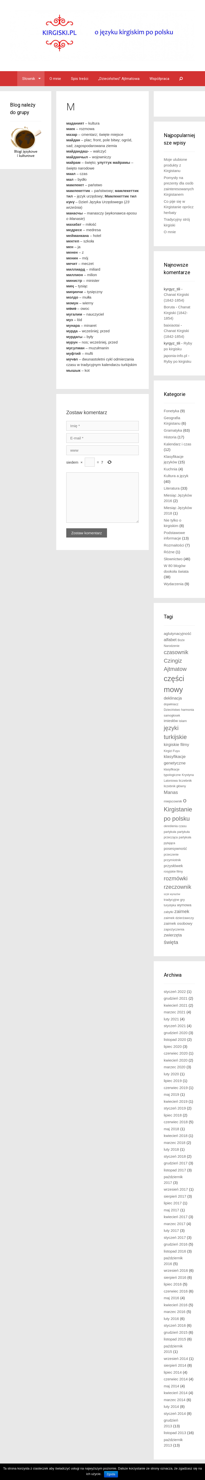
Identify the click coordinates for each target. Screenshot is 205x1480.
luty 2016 (171, 1318)
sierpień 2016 (175, 1277)
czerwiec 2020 (176, 1053)
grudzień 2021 (176, 998)
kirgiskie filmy (176, 744)
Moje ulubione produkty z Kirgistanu (175, 165)
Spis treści (79, 78)
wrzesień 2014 (176, 1358)
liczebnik (185, 780)
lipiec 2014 (173, 1372)
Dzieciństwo (172, 710)
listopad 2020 (175, 1039)
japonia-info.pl (175, 356)
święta (171, 942)
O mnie (55, 78)
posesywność (175, 848)
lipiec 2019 (173, 1081)
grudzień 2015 (176, 1332)
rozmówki (176, 878)
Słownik (28, 78)
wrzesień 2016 (176, 1270)
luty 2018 (171, 1149)
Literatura (172, 488)
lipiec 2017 (173, 1203)
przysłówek (173, 866)
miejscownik (173, 801)
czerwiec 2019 (176, 1088)
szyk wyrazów (172, 894)
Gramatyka (173, 430)
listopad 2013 (175, 1433)
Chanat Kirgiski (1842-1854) (177, 312)
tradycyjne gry (174, 900)
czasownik (176, 652)
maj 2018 (171, 1129)
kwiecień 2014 (176, 1393)
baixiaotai (172, 325)
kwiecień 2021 (176, 1005)
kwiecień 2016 (176, 1305)
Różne (169, 552)
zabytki (168, 912)
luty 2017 (171, 1230)
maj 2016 (171, 1298)
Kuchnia (170, 469)
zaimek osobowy (178, 923)
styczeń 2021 (175, 1026)
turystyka (170, 905)
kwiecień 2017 (176, 1217)
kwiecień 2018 (176, 1135)
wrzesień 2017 (176, 1189)
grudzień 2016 (176, 1244)
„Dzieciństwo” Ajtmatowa (119, 78)
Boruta (169, 307)
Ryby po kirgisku (177, 361)
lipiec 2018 (173, 1115)
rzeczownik (177, 887)
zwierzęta (173, 935)
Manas (171, 792)
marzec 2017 (175, 1224)
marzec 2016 (175, 1311)
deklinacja (173, 698)
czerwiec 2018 (176, 1122)
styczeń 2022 (175, 991)
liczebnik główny (175, 786)
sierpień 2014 (175, 1365)
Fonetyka (171, 411)
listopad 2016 (175, 1251)
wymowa (184, 905)
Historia (170, 437)
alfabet (170, 639)
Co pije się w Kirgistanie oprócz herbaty (179, 207)
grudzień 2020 (176, 1033)
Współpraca (159, 78)
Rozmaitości (174, 545)
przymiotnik (172, 860)
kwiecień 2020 (176, 1060)
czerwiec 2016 (176, 1291)
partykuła (170, 832)
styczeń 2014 (175, 1413)
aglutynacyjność (177, 633)
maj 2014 (171, 1386)
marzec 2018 (175, 1142)
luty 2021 (171, 1019)
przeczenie (171, 854)
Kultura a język (176, 476)
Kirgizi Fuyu (172, 751)
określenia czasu (175, 826)
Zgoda (111, 1474)
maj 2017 (171, 1210)
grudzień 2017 (176, 1163)
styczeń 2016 (175, 1325)
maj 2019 (171, 1094)
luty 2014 (171, 1406)
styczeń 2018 (175, 1156)
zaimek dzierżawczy (179, 918)
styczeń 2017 (175, 1237)
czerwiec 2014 (176, 1379)
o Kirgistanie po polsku (178, 809)
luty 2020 (171, 1074)
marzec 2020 (175, 1067)
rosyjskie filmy (173, 871)
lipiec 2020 (173, 1046)
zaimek (181, 911)
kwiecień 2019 (176, 1101)
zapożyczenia (174, 929)
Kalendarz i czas (177, 444)
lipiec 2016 (173, 1284)
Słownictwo (173, 559)
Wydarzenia (174, 584)
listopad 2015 (175, 1339)
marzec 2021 (175, 1012)
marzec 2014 (175, 1400)
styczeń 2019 (175, 1108)
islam (183, 721)
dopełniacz (171, 704)
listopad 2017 (175, 1170)
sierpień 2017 (175, 1196)
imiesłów (171, 721)
